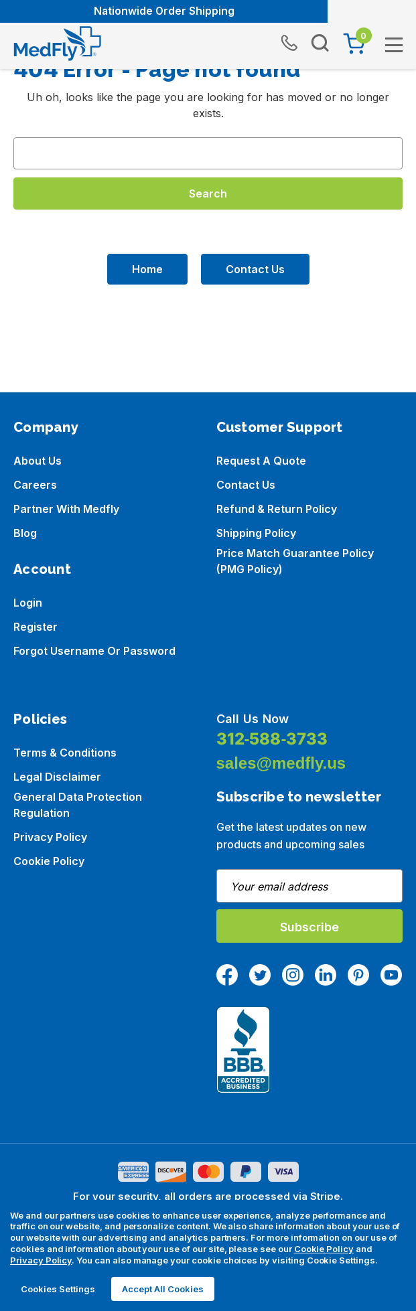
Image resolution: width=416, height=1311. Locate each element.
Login (27, 602)
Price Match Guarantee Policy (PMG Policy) (295, 561)
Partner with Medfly (66, 509)
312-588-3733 (272, 739)
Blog (25, 533)
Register (35, 626)
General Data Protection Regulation (77, 805)
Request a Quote (261, 460)
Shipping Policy (256, 533)
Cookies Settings (58, 1289)
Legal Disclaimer (57, 776)
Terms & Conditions (65, 752)
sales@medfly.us (281, 763)
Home (147, 269)
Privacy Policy (50, 837)
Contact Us (255, 269)
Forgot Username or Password (94, 651)
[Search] (320, 43)
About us (37, 460)
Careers (35, 484)
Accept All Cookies (163, 1289)
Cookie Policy (48, 861)
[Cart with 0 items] (354, 43)
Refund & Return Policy (276, 509)
